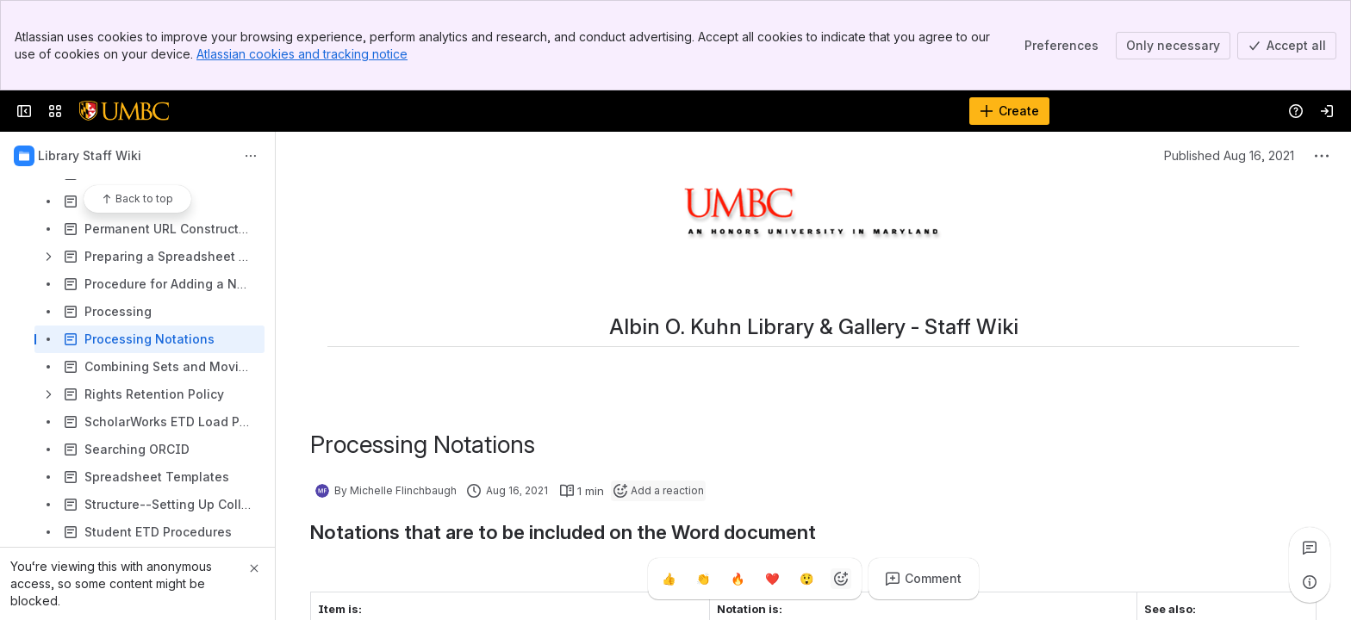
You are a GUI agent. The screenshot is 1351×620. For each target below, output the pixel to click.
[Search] (632, 111)
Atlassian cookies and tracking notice (302, 53)
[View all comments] (1309, 547)
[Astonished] (806, 578)
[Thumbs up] (668, 578)
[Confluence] (124, 111)
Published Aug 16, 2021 (1229, 155)
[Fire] (737, 578)
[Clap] (703, 578)
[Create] (1009, 111)
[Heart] (772, 578)
